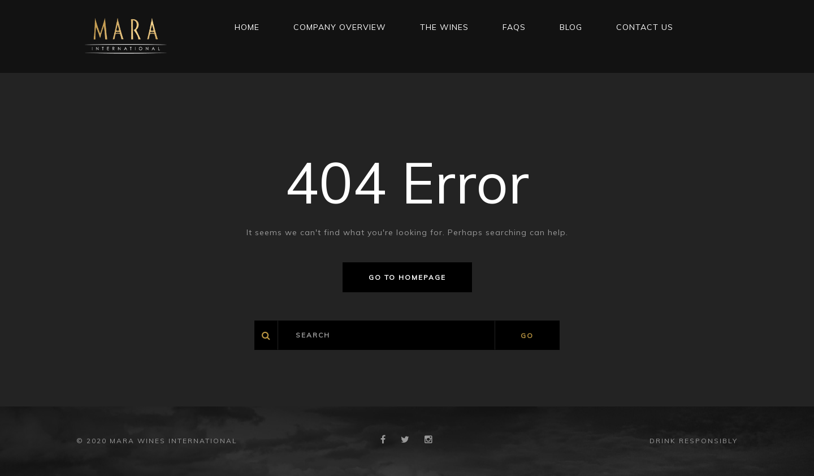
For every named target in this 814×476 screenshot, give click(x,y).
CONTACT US (644, 27)
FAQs (514, 27)
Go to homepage (407, 277)
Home (247, 27)
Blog (571, 27)
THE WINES (444, 27)
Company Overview (339, 27)
